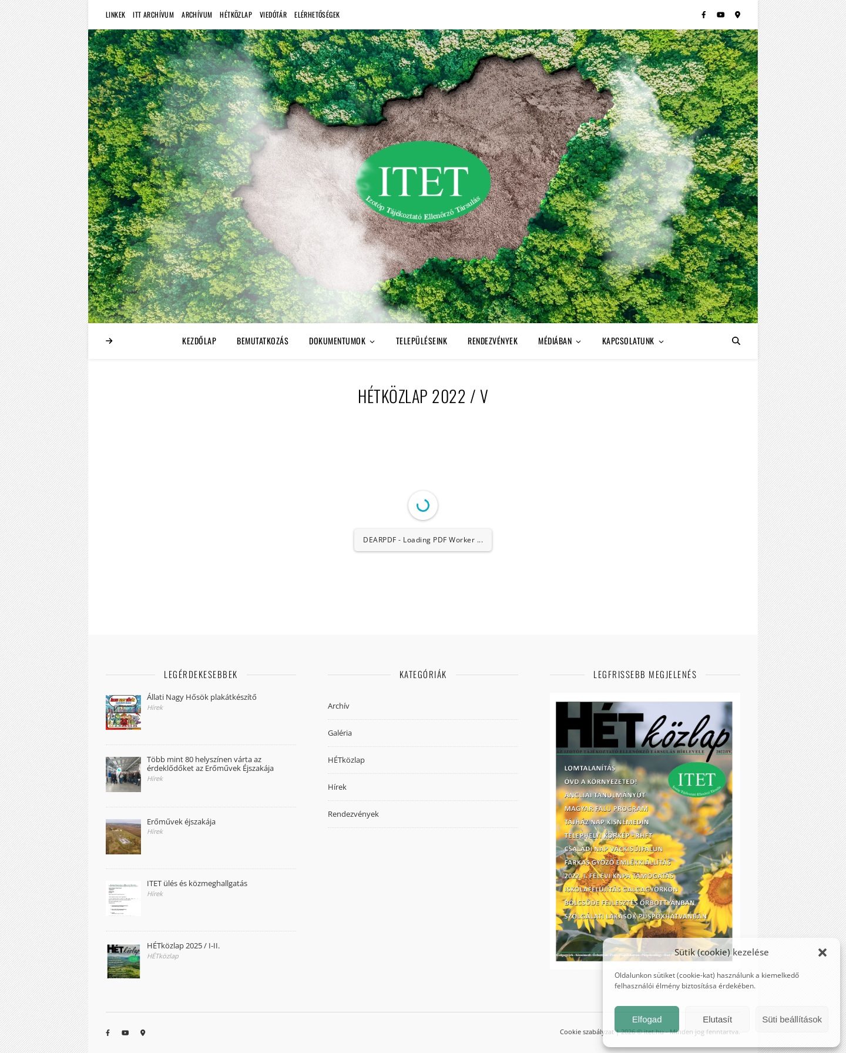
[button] (822, 952)
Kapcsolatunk (628, 340)
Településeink (422, 340)
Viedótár (273, 14)
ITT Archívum (153, 14)
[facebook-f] (704, 14)
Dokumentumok (337, 340)
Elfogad (647, 1019)
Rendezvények (493, 340)
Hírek (337, 787)
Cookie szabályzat (587, 1031)
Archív (339, 705)
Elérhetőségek (317, 14)
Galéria (340, 732)
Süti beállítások (792, 1019)
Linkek (115, 14)
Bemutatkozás (262, 340)
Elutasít (717, 1019)
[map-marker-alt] (737, 14)
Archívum (197, 14)
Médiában (555, 340)
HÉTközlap (236, 14)
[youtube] (722, 14)
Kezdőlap (199, 340)
